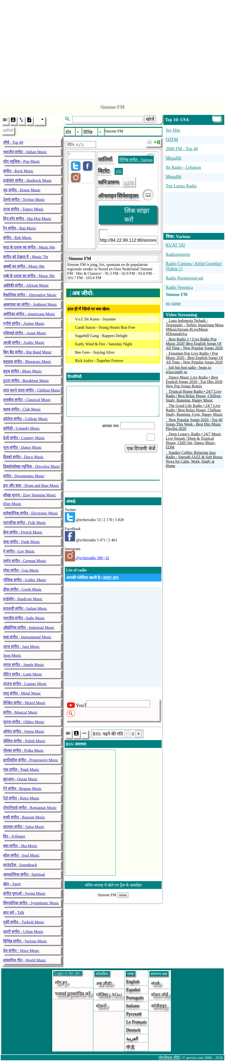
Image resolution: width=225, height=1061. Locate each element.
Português (135, 997)
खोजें (150, 119)
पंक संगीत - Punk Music (21, 769)
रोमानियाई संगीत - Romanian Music (30, 808)
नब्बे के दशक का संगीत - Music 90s (29, 276)
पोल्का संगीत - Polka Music (23, 750)
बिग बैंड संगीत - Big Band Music (27, 352)
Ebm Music (12, 504)
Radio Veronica (179, 287)
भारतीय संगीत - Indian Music (25, 152)
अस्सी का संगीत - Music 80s (24, 266)
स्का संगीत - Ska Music (20, 846)
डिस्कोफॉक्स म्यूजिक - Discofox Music (31, 466)
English (133, 981)
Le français (136, 1021)
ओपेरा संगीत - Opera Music (23, 731)
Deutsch (133, 1030)
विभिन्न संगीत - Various (136, 160)
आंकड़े (70, 501)
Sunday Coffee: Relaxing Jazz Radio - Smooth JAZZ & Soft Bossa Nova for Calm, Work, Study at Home (194, 459)
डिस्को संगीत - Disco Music (23, 457)
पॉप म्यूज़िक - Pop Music (21, 161)
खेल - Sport (12, 884)
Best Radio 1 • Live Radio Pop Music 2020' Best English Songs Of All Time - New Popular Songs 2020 (194, 343)
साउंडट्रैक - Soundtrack (20, 865)
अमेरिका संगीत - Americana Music (29, 314)
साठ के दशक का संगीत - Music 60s (29, 247)
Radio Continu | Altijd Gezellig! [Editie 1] (194, 266)
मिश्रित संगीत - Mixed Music (24, 703)
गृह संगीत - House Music (21, 190)
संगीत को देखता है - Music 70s (25, 257)
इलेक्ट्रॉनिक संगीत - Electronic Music (30, 513)
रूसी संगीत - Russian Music (24, 817)
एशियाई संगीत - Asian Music (24, 333)
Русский (134, 1013)
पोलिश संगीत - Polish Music (24, 741)
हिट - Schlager (14, 836)
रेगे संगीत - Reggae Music (22, 789)
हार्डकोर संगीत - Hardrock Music (27, 180)
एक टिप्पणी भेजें (141, 448)
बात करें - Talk (13, 912)
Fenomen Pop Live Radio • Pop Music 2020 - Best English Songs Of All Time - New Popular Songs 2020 (194, 357)
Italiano (133, 1005)
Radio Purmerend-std (184, 278)
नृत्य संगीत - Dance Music (22, 447)
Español (133, 989)
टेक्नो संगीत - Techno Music (24, 199)
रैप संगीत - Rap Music (19, 228)
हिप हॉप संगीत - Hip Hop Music (27, 219)
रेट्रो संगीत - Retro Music (21, 798)
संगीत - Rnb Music (17, 238)
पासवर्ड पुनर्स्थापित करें (72, 993)
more (123, 895)
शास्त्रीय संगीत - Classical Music (27, 400)
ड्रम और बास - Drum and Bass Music (31, 485)
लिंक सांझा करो (137, 215)
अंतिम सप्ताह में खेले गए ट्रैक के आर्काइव (113, 885)
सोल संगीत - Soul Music (21, 855)
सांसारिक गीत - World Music (24, 960)
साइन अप (110, 578)
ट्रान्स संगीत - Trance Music (23, 209)
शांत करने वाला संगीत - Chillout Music (31, 390)
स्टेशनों (101, 1006)
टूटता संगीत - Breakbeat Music (26, 381)
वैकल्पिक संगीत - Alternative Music (30, 295)
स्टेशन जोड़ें (159, 994)
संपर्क (155, 983)
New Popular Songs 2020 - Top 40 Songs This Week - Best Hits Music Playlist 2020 (194, 424)
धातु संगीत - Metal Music (22, 693)
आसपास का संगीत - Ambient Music (30, 304)
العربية (132, 1038)
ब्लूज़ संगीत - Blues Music (22, 371)
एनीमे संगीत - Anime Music (24, 323)
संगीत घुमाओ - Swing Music (24, 893)
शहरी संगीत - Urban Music (23, 932)
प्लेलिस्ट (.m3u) (109, 994)
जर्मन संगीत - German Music (24, 561)
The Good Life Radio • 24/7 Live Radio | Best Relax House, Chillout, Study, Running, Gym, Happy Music (194, 410)
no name (173, 303)
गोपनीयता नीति (169, 1058)
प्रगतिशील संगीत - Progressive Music (30, 760)
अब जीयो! (104, 983)
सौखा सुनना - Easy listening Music (29, 495)
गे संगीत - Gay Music (19, 551)
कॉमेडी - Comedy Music (21, 428)
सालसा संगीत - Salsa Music (23, 827)
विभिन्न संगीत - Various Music (25, 941)
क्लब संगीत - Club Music (22, 409)
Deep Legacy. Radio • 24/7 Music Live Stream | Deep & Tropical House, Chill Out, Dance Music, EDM (193, 440)
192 (119, 171)
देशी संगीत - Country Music (24, 438)
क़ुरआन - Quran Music (20, 779)
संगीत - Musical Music (20, 712)
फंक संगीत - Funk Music (21, 542)
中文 (130, 1046)
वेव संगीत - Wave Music (21, 951)
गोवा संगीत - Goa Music (21, 570)
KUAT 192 (175, 245)
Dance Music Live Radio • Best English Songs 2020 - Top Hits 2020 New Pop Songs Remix (194, 381)
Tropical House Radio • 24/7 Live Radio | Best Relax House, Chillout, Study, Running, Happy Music (194, 395)
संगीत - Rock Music (18, 171)
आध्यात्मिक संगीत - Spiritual (24, 874)
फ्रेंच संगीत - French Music (22, 532)
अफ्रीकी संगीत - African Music (26, 285)
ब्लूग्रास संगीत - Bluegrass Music (27, 362)
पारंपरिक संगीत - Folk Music (24, 523)
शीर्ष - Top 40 (13, 142)
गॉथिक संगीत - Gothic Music (24, 580)
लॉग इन (61, 982)
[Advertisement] (112, 49)
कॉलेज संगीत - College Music (25, 419)
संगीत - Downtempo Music (23, 476)
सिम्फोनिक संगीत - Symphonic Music (31, 903)
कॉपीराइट (159, 1006)
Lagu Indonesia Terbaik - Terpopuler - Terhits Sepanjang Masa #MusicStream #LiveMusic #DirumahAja (195, 327)
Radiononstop (178, 254)
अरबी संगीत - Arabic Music (24, 342)
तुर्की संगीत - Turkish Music (23, 922)
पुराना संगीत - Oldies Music (23, 722)
